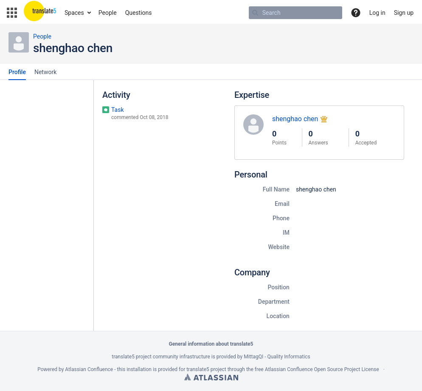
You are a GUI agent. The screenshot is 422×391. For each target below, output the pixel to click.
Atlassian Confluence (89, 369)
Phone (281, 218)
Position (278, 287)
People (42, 36)
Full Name (276, 189)
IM (286, 232)
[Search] (255, 12)
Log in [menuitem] (377, 12)
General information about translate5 (211, 344)
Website (278, 247)
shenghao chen (295, 119)
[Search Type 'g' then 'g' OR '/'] (295, 12)
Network (45, 72)
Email (282, 203)
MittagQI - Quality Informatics (277, 357)
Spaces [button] (74, 12)
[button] (12, 12)
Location (278, 316)
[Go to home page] (40, 12)
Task (117, 109)
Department (274, 301)
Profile (17, 72)
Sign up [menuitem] (404, 12)
